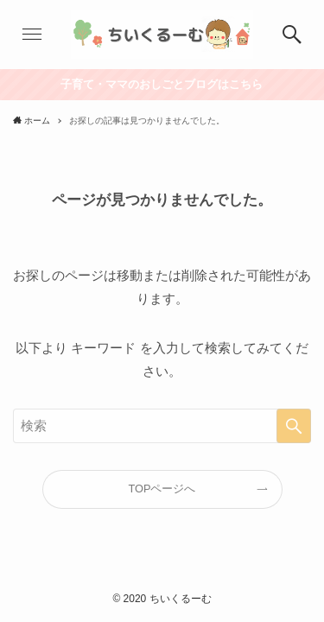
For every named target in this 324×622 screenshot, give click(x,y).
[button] (32, 34)
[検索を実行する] (293, 426)
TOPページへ (162, 488)
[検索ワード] (162, 426)
